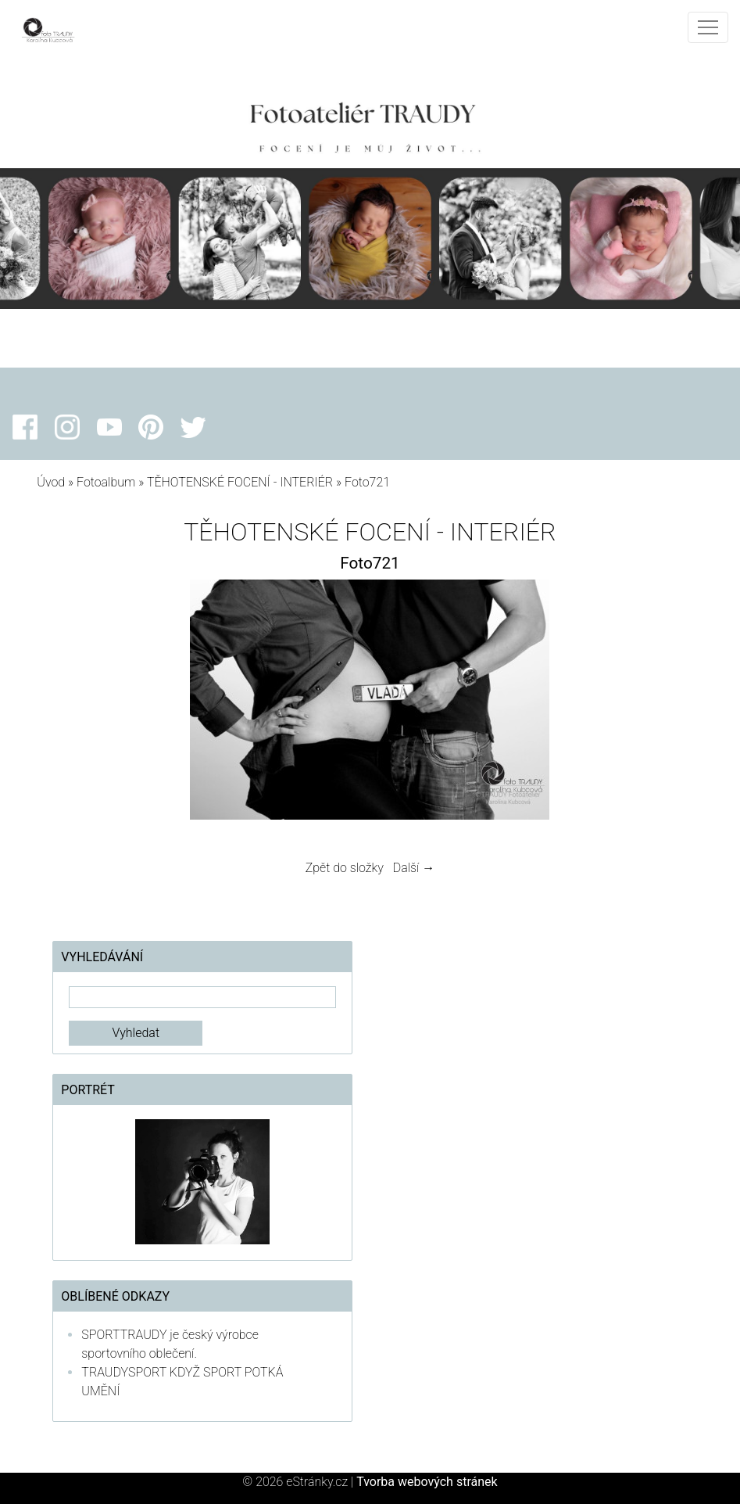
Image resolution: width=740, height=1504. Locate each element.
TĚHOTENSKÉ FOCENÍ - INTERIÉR (240, 482)
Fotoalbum (106, 482)
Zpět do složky (345, 867)
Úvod (51, 482)
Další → (414, 867)
